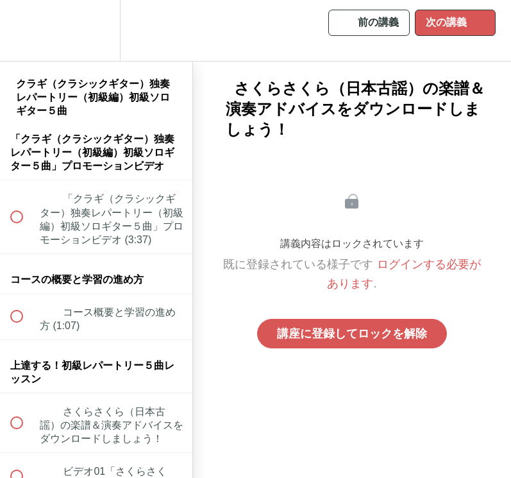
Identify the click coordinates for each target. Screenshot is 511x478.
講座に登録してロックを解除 (352, 333)
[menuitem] (96, 30)
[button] (23, 30)
